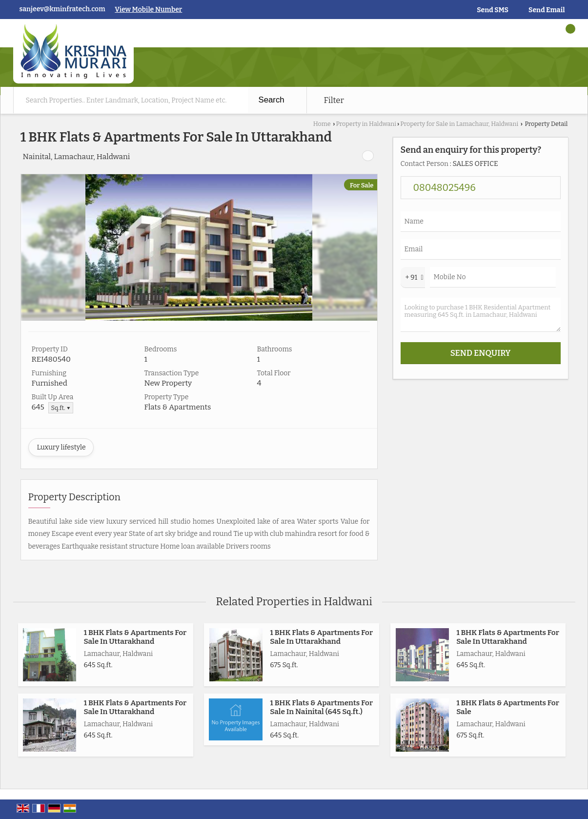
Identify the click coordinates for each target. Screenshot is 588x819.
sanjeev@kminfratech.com (62, 9)
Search (271, 99)
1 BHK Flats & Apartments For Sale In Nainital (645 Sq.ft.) (321, 707)
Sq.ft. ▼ (61, 407)
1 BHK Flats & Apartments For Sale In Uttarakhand (135, 637)
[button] (148, 9)
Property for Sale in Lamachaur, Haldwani (459, 123)
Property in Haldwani (366, 123)
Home (322, 123)
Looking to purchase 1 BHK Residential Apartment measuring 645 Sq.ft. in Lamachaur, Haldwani (481, 315)
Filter (334, 100)
